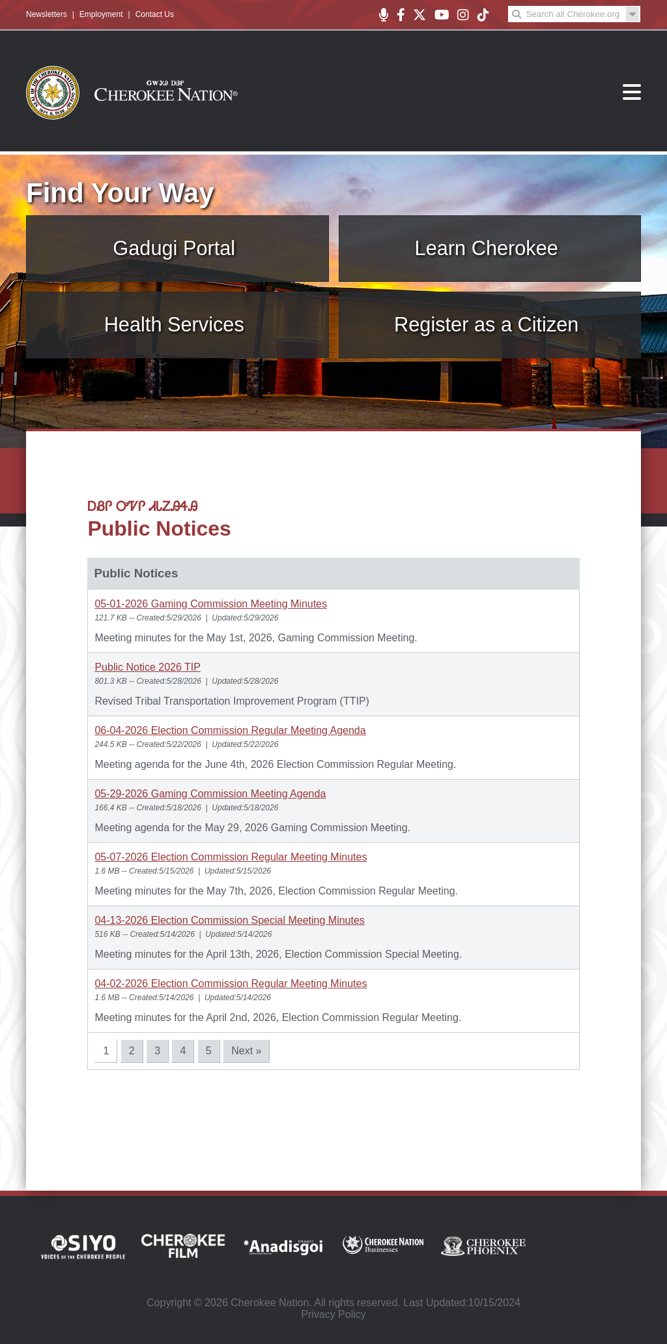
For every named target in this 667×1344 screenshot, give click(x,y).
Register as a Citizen (486, 324)
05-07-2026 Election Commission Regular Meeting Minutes (230, 857)
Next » (246, 1050)
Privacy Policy (333, 1314)
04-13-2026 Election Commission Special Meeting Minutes (229, 920)
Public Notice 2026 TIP (147, 667)
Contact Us (154, 14)
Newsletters (46, 14)
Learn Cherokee (486, 248)
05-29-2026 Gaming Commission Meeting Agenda (210, 793)
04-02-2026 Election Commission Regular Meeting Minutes (230, 983)
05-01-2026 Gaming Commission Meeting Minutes (210, 603)
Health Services (174, 324)
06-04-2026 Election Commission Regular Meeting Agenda (229, 730)
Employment (101, 14)
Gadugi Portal (174, 248)
